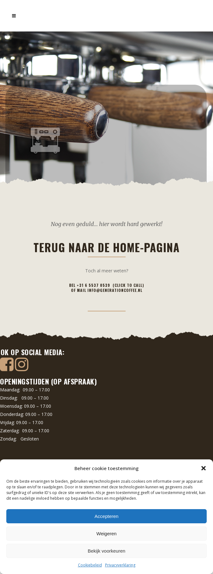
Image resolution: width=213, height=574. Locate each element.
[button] (203, 468)
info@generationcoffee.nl (114, 290)
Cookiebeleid (90, 565)
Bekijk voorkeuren (106, 551)
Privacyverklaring (120, 565)
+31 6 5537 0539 (95, 285)
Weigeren (107, 533)
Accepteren (107, 516)
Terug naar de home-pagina (106, 85)
